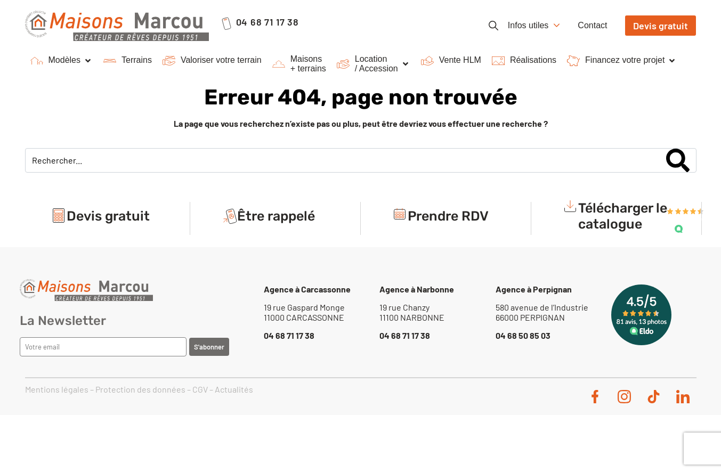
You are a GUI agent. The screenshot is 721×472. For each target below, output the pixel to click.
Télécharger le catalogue (622, 216)
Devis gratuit (108, 216)
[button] (61, 61)
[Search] (678, 160)
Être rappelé (276, 216)
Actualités (234, 389)
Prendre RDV (448, 216)
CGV (200, 389)
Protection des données (140, 389)
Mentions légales (56, 389)
